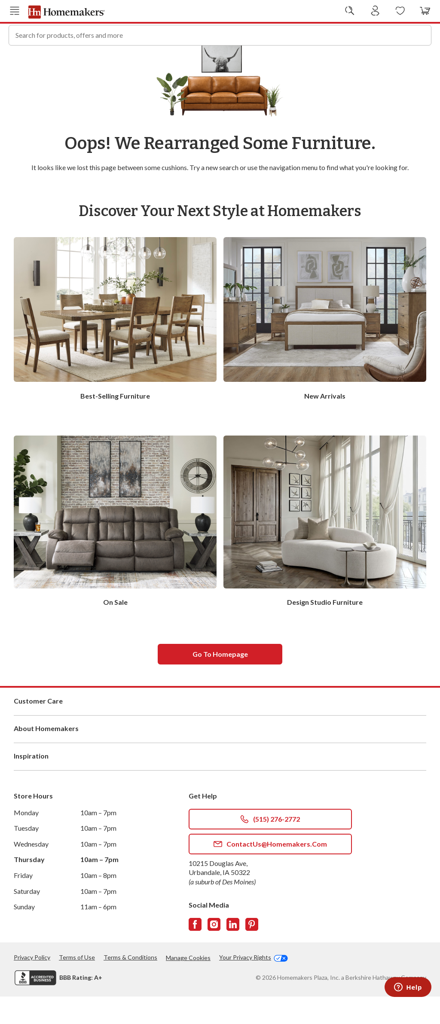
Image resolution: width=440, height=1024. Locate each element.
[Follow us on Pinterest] (251, 951)
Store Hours (33, 823)
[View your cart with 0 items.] (425, 10)
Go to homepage (220, 681)
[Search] (421, 34)
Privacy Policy (32, 984)
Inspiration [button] (220, 783)
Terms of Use (77, 984)
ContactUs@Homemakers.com (270, 871)
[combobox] (220, 34)
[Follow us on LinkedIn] (232, 951)
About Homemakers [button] (220, 756)
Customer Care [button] (220, 728)
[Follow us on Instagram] (214, 951)
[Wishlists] (400, 10)
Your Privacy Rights (253, 985)
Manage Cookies (188, 985)
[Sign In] (375, 10)
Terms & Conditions (130, 984)
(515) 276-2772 (270, 846)
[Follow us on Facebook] (195, 951)
